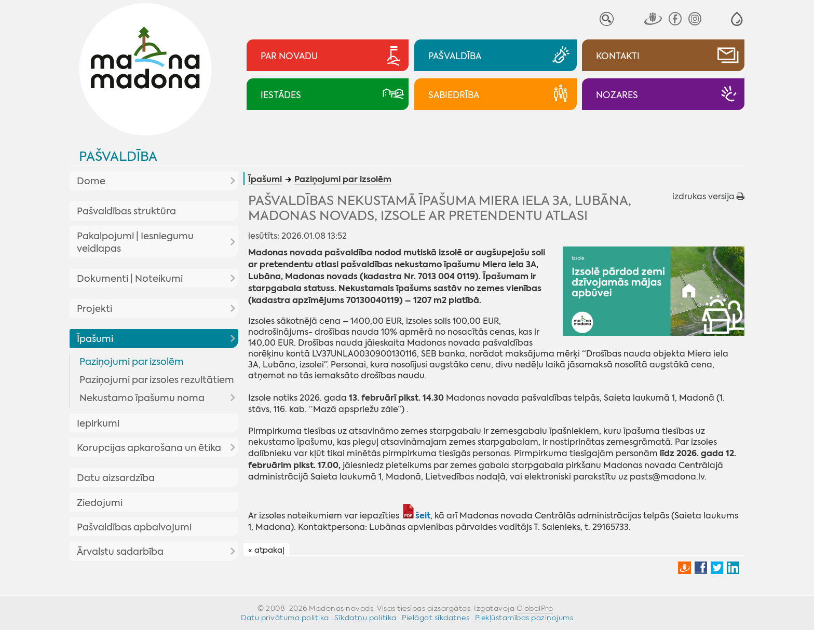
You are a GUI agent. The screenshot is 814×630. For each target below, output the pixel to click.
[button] (736, 18)
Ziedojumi (100, 503)
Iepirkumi (98, 423)
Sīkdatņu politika (365, 617)
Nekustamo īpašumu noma (142, 398)
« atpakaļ (266, 550)
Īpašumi (95, 339)
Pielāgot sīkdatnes (435, 617)
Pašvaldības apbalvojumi (134, 527)
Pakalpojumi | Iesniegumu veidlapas (135, 242)
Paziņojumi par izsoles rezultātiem (156, 380)
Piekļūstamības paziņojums (524, 617)
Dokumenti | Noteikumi (130, 278)
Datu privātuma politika (285, 617)
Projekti (94, 309)
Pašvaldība (118, 156)
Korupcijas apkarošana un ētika (149, 448)
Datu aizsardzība (116, 478)
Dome (91, 181)
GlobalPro (535, 608)
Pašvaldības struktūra (126, 211)
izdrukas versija (708, 196)
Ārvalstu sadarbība (120, 551)
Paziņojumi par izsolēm (131, 361)
